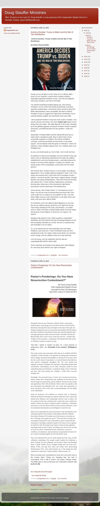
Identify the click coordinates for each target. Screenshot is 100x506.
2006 (86, 76)
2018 (86, 68)
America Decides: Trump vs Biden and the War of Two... (90, 39)
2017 (86, 70)
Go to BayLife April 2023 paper (41, 472)
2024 (86, 56)
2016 (86, 73)
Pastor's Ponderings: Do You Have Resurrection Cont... (90, 48)
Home (54, 485)
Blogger (66, 498)
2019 (86, 65)
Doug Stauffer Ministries (25, 12)
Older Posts (71, 485)
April (87, 33)
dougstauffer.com (12, 30)
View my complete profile (12, 33)
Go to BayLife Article (39, 475)
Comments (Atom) (45, 489)
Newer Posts (36, 485)
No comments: (63, 255)
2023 (86, 59)
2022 (86, 62)
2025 (86, 30)
